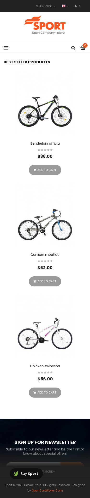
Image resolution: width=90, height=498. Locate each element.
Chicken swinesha (45, 366)
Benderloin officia (45, 143)
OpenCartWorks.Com (47, 490)
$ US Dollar (45, 6)
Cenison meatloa (45, 254)
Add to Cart (45, 170)
